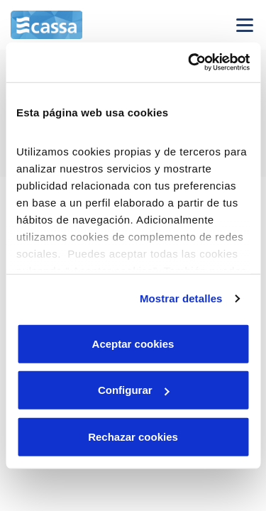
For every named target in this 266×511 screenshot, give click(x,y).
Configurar (134, 390)
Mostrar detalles (181, 298)
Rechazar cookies (133, 436)
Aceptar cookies (133, 343)
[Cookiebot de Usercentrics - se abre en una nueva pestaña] (189, 62)
